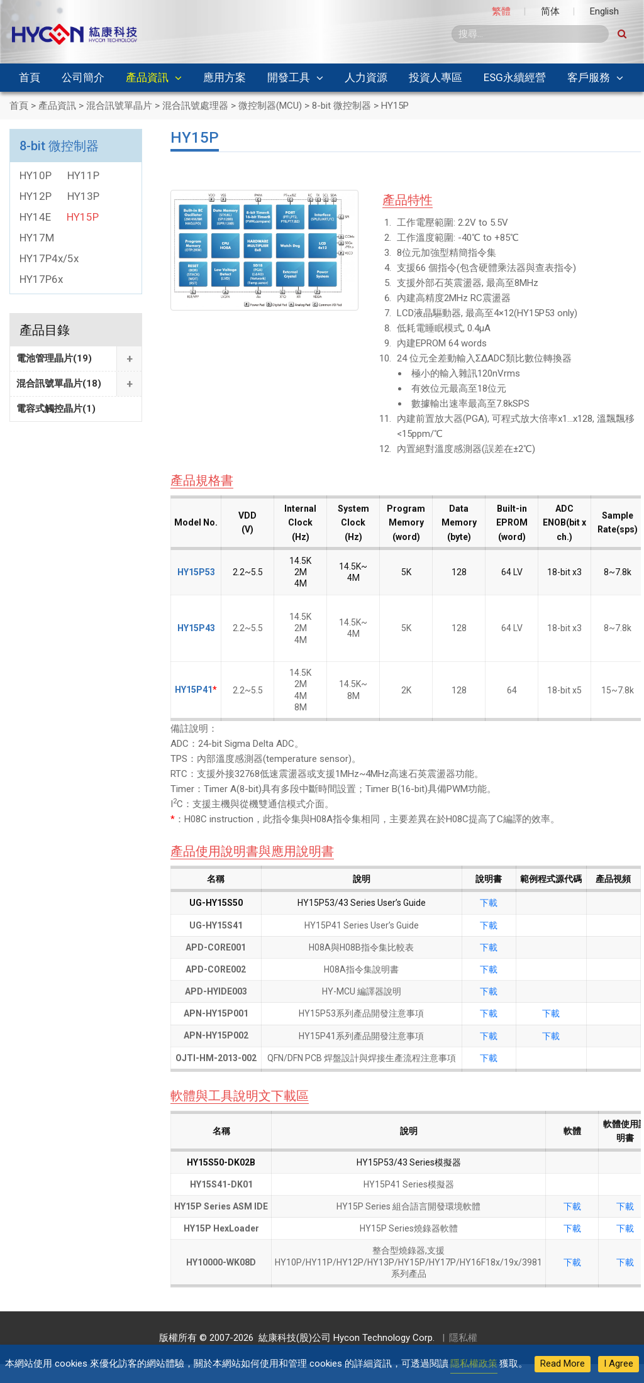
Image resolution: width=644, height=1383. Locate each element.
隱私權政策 (473, 1363)
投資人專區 (435, 77)
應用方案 (224, 77)
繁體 (501, 11)
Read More (562, 1363)
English (604, 11)
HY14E (35, 217)
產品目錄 (44, 330)
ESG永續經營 (515, 77)
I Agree (618, 1363)
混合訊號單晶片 (58, 383)
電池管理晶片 (54, 358)
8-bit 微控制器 (59, 146)
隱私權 (463, 1337)
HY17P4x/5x (49, 258)
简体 (550, 11)
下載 (488, 903)
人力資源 (366, 77)
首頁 (29, 77)
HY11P (83, 175)
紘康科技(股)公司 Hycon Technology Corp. (344, 1337)
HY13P (83, 196)
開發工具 (288, 77)
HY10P (35, 175)
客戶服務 (588, 77)
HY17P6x (41, 279)
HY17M (36, 237)
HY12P (35, 196)
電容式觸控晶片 (56, 408)
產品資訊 (147, 77)
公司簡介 (83, 77)
